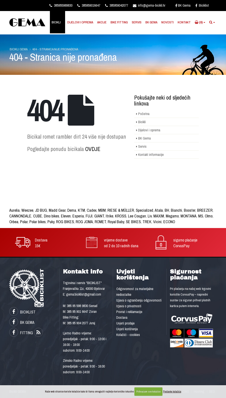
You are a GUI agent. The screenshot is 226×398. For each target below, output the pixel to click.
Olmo (209, 216)
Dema (71, 210)
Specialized (144, 210)
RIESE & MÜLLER (120, 210)
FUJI (89, 216)
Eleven (66, 216)
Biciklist (202, 5)
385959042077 (116, 5)
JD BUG (41, 210)
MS (200, 216)
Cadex (91, 210)
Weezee (27, 210)
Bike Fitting (119, 22)
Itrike (109, 216)
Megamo (172, 216)
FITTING (21, 332)
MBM (102, 210)
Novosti (167, 22)
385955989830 (60, 5)
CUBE (37, 216)
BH (167, 210)
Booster (189, 210)
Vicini (157, 221)
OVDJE (92, 149)
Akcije (102, 22)
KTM (81, 210)
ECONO (169, 221)
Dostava (121, 317)
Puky (50, 221)
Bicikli (56, 22)
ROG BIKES (65, 221)
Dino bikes (51, 216)
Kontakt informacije (151, 154)
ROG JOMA (84, 221)
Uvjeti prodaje (125, 323)
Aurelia (14, 210)
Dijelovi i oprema (80, 22)
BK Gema (182, 5)
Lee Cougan (137, 216)
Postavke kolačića (172, 391)
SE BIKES (133, 221)
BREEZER (205, 210)
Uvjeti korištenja (127, 328)
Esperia (78, 216)
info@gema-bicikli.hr (149, 5)
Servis (136, 22)
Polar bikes (37, 221)
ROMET (100, 221)
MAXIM (158, 216)
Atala (159, 210)
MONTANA (188, 216)
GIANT (99, 216)
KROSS (120, 216)
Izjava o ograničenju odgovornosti (139, 300)
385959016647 (88, 5)
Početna (143, 113)
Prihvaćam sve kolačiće (148, 391)
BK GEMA (21, 322)
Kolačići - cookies (128, 334)
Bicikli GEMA (19, 49)
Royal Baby (116, 221)
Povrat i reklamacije (129, 311)
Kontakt (184, 22)
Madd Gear (57, 210)
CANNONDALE (20, 216)
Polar (24, 221)
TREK (147, 221)
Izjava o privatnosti (128, 306)
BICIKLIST (22, 312)
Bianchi (176, 210)
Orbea (13, 221)
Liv (150, 216)
